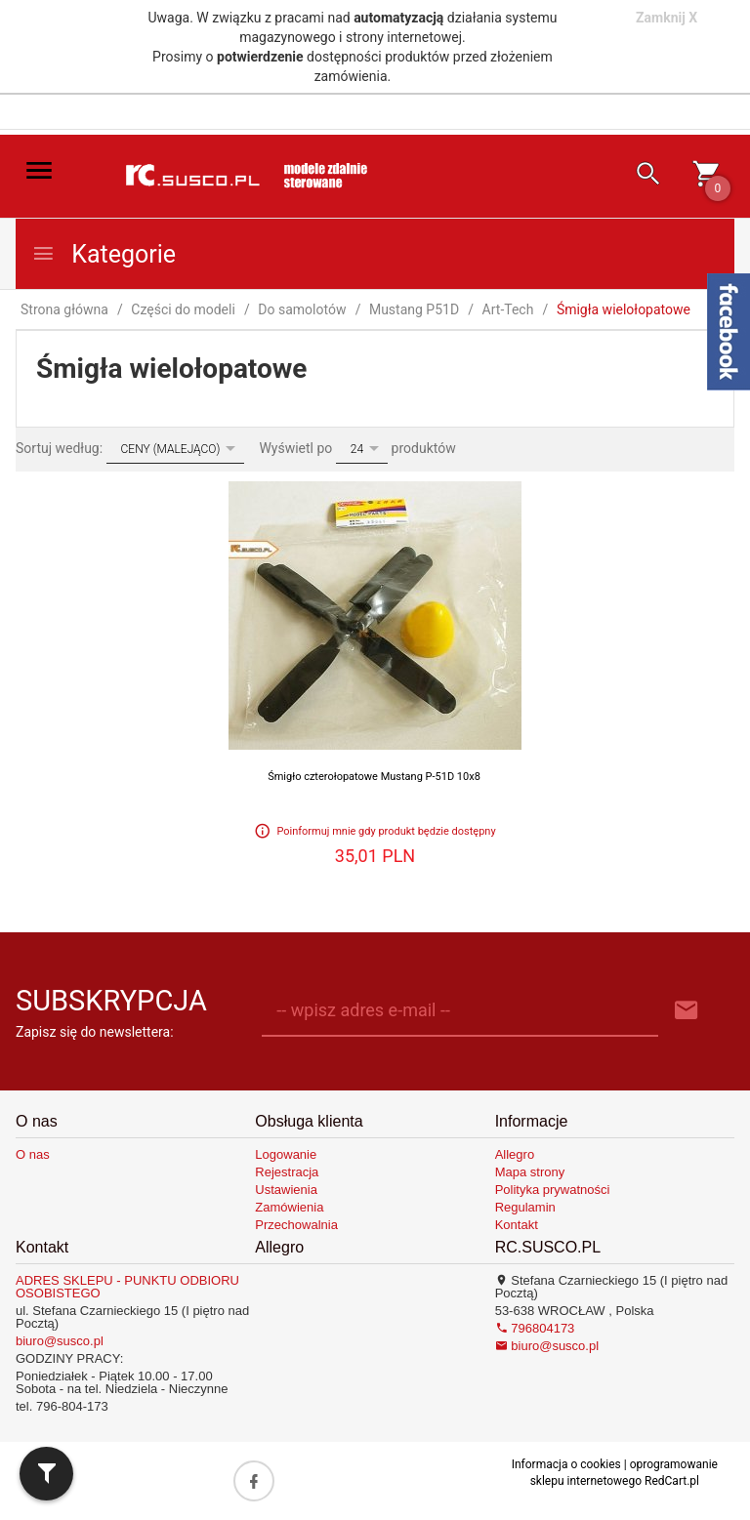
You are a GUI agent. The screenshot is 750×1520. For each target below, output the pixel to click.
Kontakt (516, 1224)
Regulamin (525, 1207)
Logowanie (285, 1154)
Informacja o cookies (566, 1464)
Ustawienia (286, 1189)
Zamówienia (289, 1207)
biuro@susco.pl (60, 1341)
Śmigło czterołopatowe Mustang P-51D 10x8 (374, 776)
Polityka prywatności (552, 1189)
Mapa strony (530, 1172)
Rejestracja (286, 1172)
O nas (33, 1154)
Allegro (514, 1154)
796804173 (535, 1328)
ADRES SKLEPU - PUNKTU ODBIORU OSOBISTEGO (127, 1286)
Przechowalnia (296, 1224)
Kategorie (103, 254)
